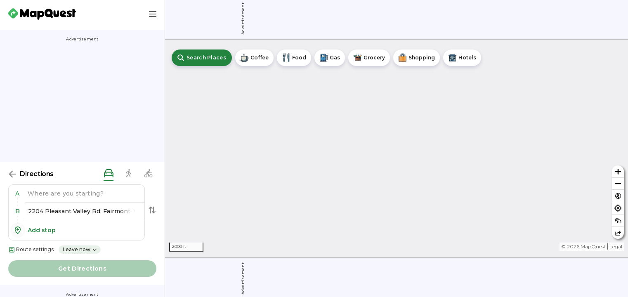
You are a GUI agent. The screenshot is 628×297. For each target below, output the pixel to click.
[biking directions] (148, 174)
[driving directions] (108, 174)
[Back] (12, 174)
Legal (615, 246)
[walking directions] (128, 174)
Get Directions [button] (82, 268)
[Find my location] (618, 208)
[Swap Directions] (152, 210)
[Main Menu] (152, 14)
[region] (396, 148)
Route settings (31, 249)
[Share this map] (618, 233)
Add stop (33, 230)
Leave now (80, 249)
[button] (19, 193)
